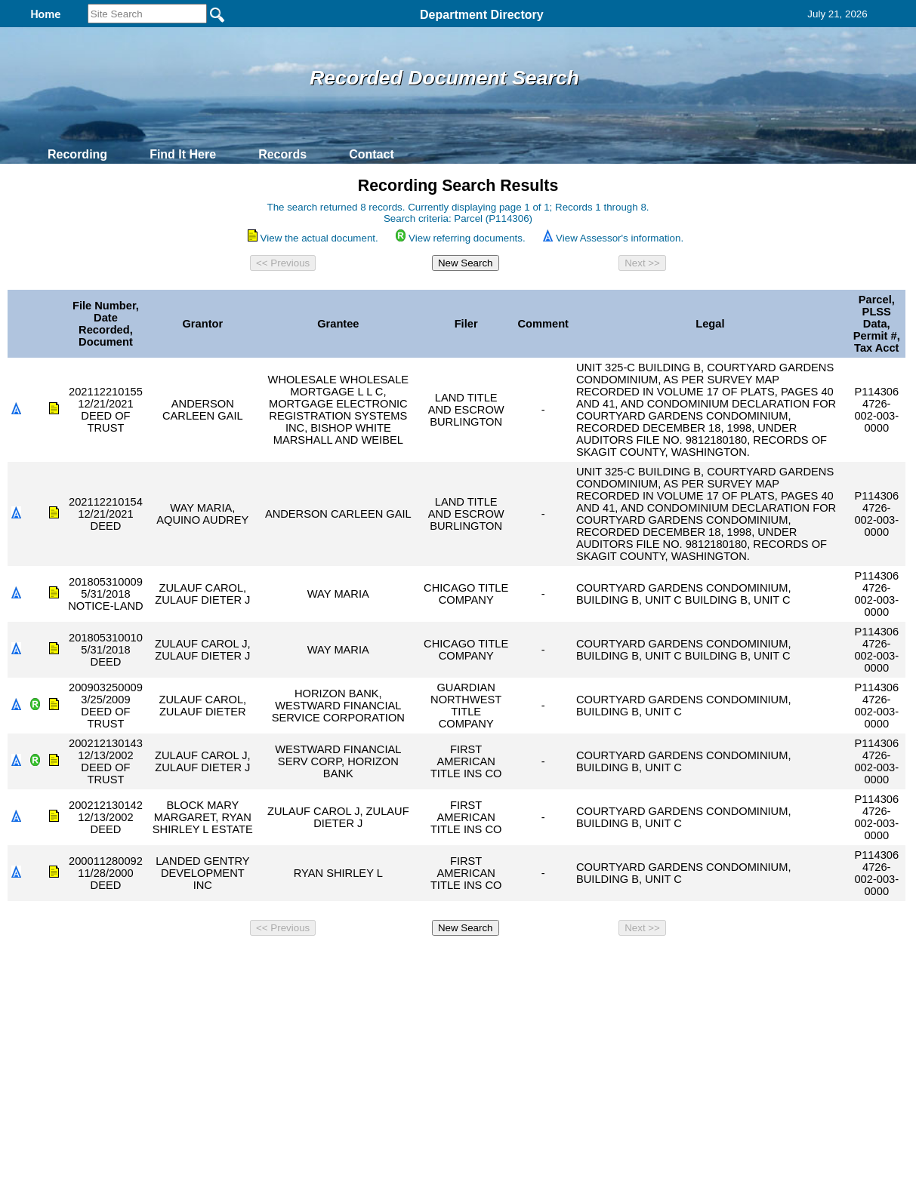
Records (282, 154)
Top (206, 962)
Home (311, 962)
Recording (77, 154)
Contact (371, 154)
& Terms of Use (508, 962)
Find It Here (183, 154)
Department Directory (482, 14)
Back (252, 962)
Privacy (451, 962)
